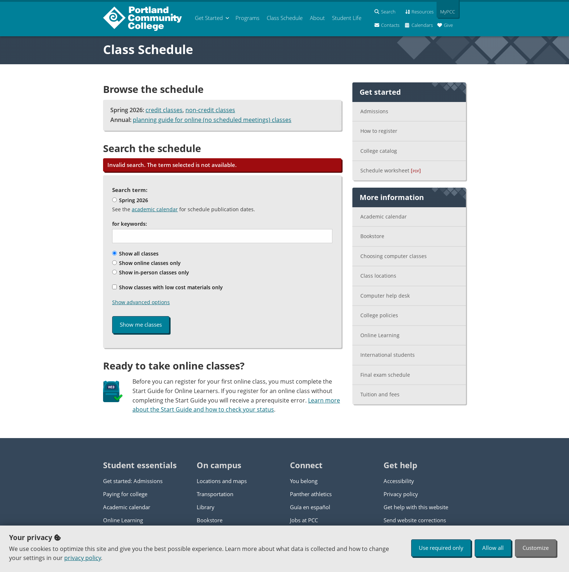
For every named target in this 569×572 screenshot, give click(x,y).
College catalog (378, 150)
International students (387, 354)
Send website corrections (415, 520)
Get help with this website (416, 507)
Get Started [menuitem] (209, 17)
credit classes (164, 110)
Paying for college (125, 494)
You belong (304, 481)
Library (205, 507)
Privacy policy (401, 494)
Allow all (493, 547)
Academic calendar (383, 216)
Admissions (374, 111)
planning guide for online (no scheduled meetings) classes (212, 120)
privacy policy (82, 558)
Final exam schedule (385, 374)
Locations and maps (222, 481)
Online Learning (380, 335)
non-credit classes (210, 110)
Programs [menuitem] (247, 17)
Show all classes (135, 253)
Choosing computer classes (393, 256)
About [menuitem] (317, 17)
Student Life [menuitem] (346, 17)
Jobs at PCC (304, 520)
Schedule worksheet (390, 170)
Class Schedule (148, 49)
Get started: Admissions (133, 481)
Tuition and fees (380, 394)
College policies (379, 315)
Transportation (215, 494)
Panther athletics (311, 494)
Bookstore (372, 236)
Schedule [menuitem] (285, 17)
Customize (536, 547)
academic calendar (155, 209)
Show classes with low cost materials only (167, 287)
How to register (378, 130)
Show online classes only (146, 263)
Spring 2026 (130, 200)
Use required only (441, 547)
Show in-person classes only (150, 272)
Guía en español (310, 507)
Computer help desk (385, 295)
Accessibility (399, 481)
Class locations (378, 275)
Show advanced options (141, 302)
